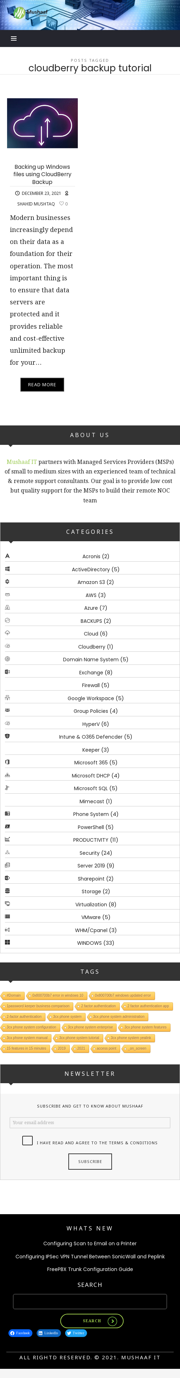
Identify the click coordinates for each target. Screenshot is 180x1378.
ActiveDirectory (91, 569)
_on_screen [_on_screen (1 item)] (137, 1049)
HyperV (91, 724)
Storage (91, 891)
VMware (91, 917)
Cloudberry (91, 646)
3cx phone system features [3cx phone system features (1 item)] (145, 1028)
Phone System (91, 814)
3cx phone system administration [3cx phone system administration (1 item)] (119, 1017)
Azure (91, 608)
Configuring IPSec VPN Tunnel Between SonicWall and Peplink (90, 1256)
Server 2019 (91, 865)
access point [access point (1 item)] (107, 1049)
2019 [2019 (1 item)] (62, 1049)
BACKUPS (91, 621)
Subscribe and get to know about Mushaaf (90, 1106)
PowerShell (91, 827)
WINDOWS (89, 943)
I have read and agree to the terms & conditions (97, 1142)
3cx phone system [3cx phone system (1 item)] (67, 1017)
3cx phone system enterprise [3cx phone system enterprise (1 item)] (90, 1028)
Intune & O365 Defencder (91, 736)
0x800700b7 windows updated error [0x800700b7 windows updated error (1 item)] (123, 996)
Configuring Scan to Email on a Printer (90, 1243)
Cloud (91, 633)
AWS (91, 595)
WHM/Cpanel (91, 930)
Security (90, 853)
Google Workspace (91, 698)
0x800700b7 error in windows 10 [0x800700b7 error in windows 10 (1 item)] (57, 996)
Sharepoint (91, 878)
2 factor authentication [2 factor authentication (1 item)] (98, 1006)
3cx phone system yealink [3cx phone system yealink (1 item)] (131, 1038)
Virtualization (91, 904)
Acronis (91, 556)
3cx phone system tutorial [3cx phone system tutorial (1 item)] (79, 1038)
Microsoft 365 (91, 762)
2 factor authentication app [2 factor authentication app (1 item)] (148, 1006)
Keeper (91, 749)
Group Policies (91, 711)
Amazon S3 (91, 582)
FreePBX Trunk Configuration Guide (90, 1269)
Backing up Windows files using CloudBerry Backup (42, 174)
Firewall (91, 685)
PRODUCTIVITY (90, 839)
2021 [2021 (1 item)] (81, 1049)
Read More (42, 384)
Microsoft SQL (91, 788)
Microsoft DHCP (91, 775)
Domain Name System (91, 659)
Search (90, 1285)
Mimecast (92, 801)
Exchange (91, 672)
